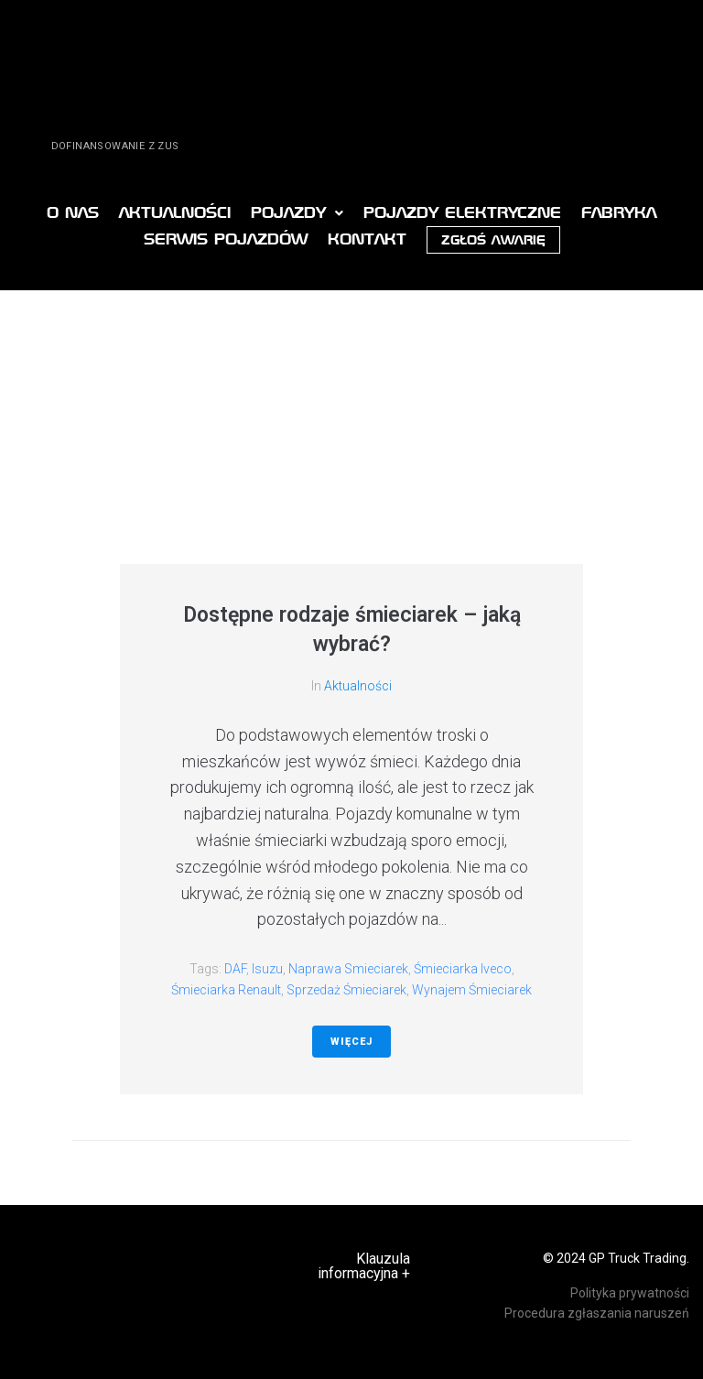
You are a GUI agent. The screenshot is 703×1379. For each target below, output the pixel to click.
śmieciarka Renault (226, 990)
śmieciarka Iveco (463, 968)
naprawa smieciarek (348, 968)
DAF (235, 968)
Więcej (351, 1042)
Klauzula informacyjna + (364, 1266)
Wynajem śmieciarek (472, 990)
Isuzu (267, 968)
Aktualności (358, 686)
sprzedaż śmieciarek (346, 990)
